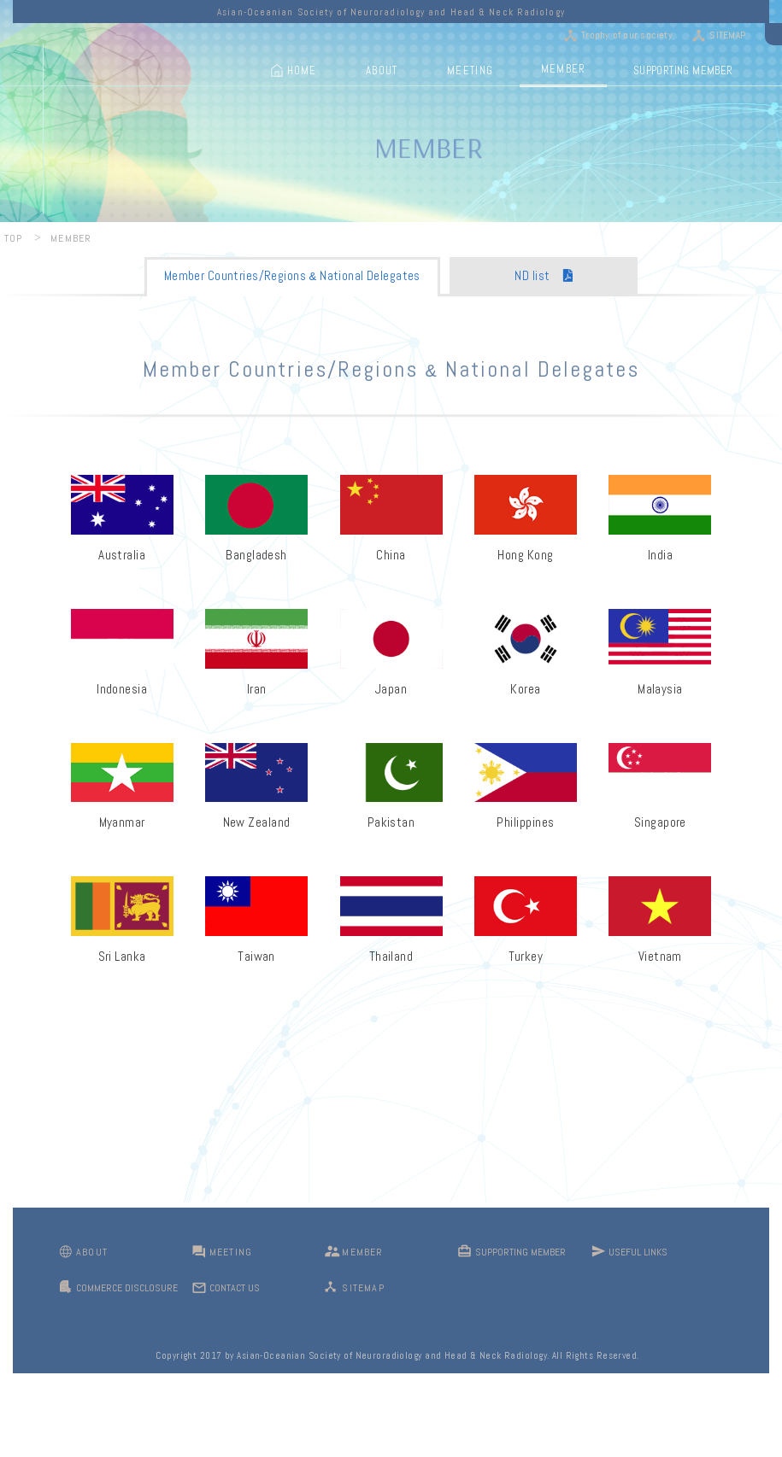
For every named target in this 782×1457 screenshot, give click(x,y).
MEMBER (563, 68)
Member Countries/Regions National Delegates (292, 275)
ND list (543, 275)
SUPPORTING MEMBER (683, 70)
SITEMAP (727, 36)
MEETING (470, 70)
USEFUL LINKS (638, 1252)
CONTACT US (234, 1288)
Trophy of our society (627, 36)
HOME (302, 70)
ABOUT (382, 70)
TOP (13, 238)
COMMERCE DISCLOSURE (127, 1288)
